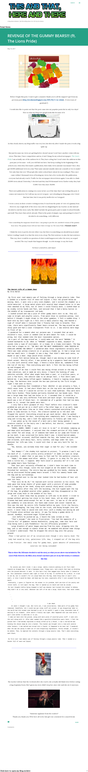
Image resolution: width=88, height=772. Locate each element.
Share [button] (77, 722)
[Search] (73, 3)
